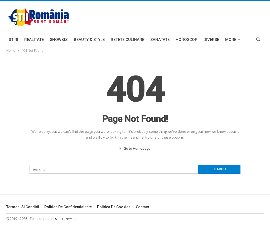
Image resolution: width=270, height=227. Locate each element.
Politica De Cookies (114, 207)
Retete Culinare (127, 39)
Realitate (34, 39)
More (230, 39)
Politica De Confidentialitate (68, 207)
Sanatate (160, 39)
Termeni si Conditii (22, 207)
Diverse (211, 39)
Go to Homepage (135, 148)
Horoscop (186, 39)
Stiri (13, 39)
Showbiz (59, 39)
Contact (142, 207)
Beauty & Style (89, 39)
